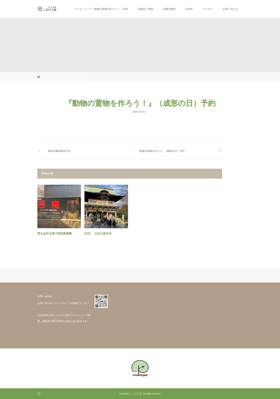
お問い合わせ (230, 8)
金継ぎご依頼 (145, 8)
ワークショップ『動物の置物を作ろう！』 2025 (101, 8)
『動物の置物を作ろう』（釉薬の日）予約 (160, 151)
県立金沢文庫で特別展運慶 (54, 233)
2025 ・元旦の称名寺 (98, 233)
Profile (189, 8)
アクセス (208, 8)
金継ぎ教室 (169, 8)
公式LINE (42, 315)
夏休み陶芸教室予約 (59, 151)
